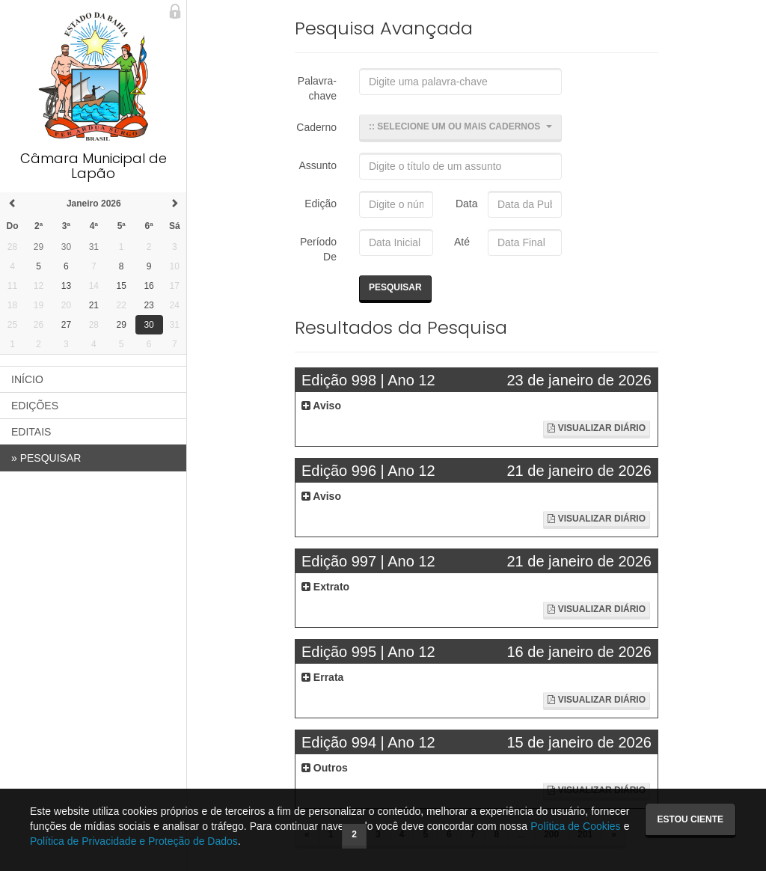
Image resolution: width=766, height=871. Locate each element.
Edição (320, 204)
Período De (318, 249)
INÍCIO (27, 379)
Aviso (321, 406)
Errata (322, 677)
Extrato (325, 587)
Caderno (316, 127)
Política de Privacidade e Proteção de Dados (134, 841)
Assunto (317, 165)
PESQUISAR (46, 458)
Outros (324, 768)
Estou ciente (690, 819)
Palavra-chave (317, 88)
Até (459, 242)
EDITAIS (31, 432)
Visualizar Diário (597, 428)
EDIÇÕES (34, 406)
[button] (460, 127)
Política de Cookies (575, 826)
